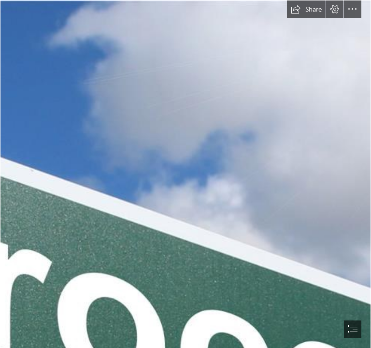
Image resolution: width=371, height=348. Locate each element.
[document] (185, 174)
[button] (306, 9)
